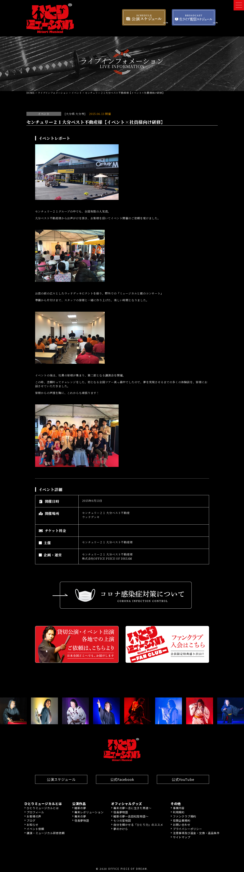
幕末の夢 (80, 816)
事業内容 (179, 808)
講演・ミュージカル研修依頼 (46, 833)
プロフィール (35, 812)
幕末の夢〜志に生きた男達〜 (132, 808)
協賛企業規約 (181, 820)
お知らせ (32, 824)
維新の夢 (80, 808)
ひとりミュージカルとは (43, 808)
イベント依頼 (35, 829)
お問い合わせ (181, 824)
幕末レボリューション (89, 812)
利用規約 (179, 812)
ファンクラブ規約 (184, 816)
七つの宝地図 (122, 820)
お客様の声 (34, 816)
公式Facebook (122, 779)
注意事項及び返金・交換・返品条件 (196, 833)
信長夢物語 (81, 820)
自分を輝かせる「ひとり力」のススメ (138, 824)
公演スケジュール (61, 779)
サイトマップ (181, 837)
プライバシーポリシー (187, 829)
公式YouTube (183, 779)
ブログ (31, 820)
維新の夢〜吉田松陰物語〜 (131, 816)
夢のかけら (120, 829)
